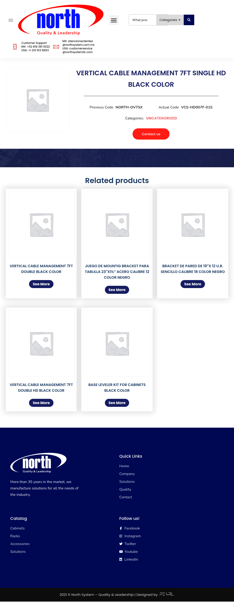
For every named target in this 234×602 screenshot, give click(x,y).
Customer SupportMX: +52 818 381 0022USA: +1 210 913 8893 (35, 46)
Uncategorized (161, 118)
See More (41, 284)
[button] (113, 20)
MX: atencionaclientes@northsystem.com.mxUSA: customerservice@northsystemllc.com (78, 46)
